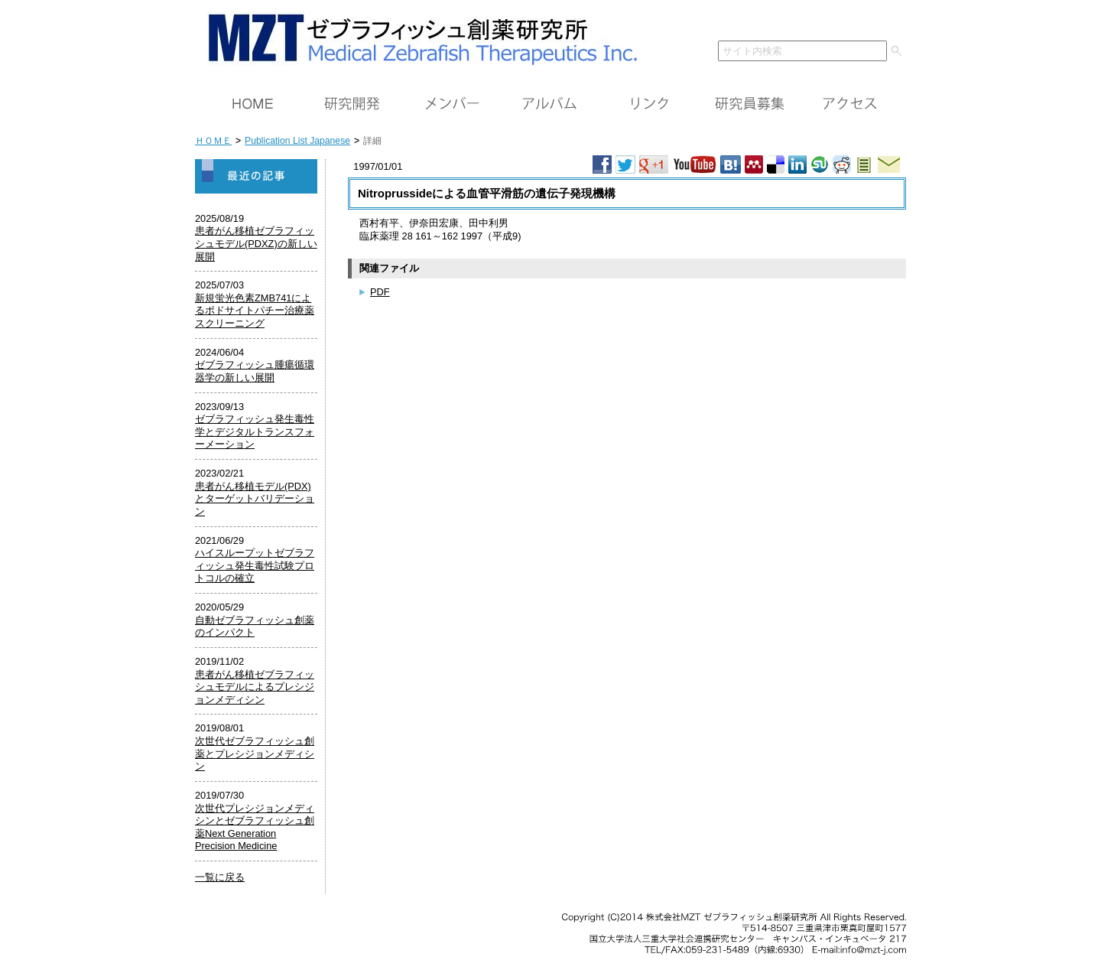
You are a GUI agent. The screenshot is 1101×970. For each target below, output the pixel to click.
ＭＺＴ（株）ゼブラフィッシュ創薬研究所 (417, 36)
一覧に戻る (220, 877)
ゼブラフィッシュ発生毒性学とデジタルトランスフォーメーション (254, 431)
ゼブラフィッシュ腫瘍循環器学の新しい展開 (254, 371)
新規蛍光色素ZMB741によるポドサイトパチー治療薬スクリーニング (254, 310)
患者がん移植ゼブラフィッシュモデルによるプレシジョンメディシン (254, 687)
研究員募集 (749, 104)
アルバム (550, 104)
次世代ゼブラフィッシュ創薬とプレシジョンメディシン (254, 753)
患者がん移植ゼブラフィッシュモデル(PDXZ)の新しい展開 (256, 243)
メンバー (451, 104)
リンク (650, 104)
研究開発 (351, 104)
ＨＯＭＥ (252, 104)
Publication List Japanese (297, 140)
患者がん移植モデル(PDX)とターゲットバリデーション (254, 498)
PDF (380, 292)
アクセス (848, 104)
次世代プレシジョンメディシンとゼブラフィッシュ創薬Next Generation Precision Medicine (254, 827)
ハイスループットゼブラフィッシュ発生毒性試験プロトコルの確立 (254, 565)
